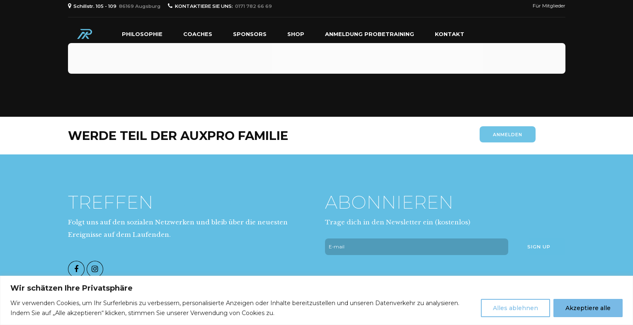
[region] (316, 300)
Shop (295, 34)
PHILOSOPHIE (142, 34)
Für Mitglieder (549, 6)
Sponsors (250, 34)
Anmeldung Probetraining (369, 34)
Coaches (197, 34)
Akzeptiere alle (588, 308)
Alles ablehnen (515, 308)
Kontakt (449, 34)
